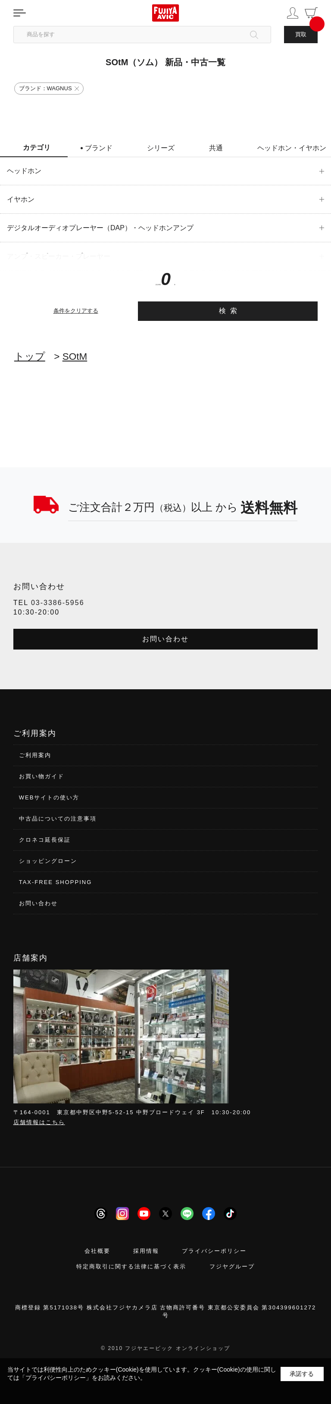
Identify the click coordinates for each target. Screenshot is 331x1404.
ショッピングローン (48, 861)
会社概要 (97, 1251)
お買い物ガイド (41, 776)
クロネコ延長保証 (45, 840)
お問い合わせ (165, 639)
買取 (300, 34)
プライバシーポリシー (214, 1251)
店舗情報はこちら (39, 1122)
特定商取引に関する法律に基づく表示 (131, 1266)
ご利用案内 (35, 755)
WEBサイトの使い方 (49, 797)
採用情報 (146, 1251)
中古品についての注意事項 (58, 818)
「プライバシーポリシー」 (55, 1377)
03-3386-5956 (57, 602)
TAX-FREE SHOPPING (55, 882)
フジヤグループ (232, 1266)
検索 (230, 310)
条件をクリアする (75, 310)
